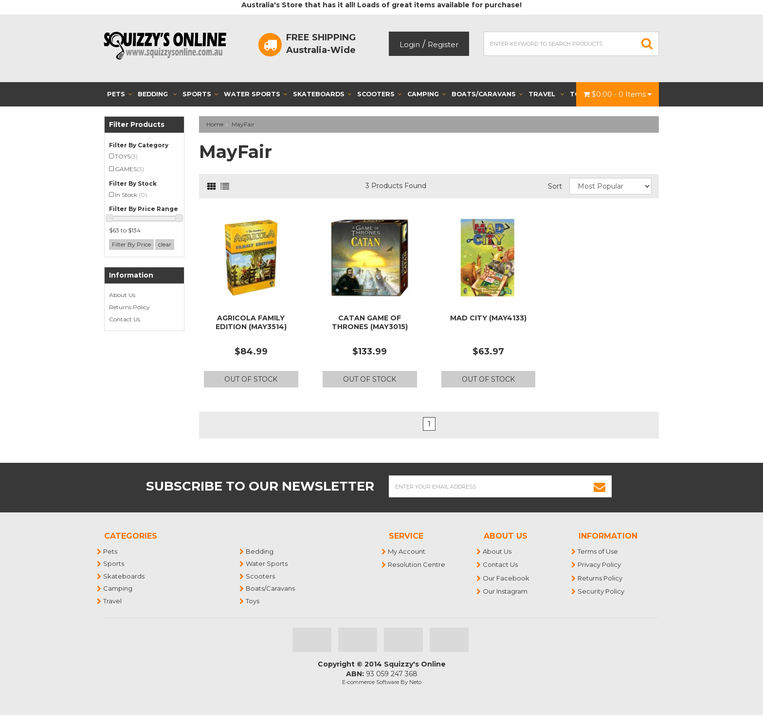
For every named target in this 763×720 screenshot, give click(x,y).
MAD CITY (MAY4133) (488, 318)
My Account (407, 551)
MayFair (243, 124)
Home (214, 124)
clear (164, 244)
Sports (200, 94)
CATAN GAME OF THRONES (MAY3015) (370, 322)
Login (410, 44)
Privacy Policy (600, 564)
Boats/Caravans (487, 94)
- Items (617, 94)
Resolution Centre (417, 564)
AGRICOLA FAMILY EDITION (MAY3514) (251, 322)
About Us (122, 295)
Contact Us (124, 319)
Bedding (157, 94)
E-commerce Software (370, 682)
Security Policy (601, 591)
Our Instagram (505, 591)
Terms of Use (598, 551)
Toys (253, 601)
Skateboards (322, 94)
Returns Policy (129, 307)
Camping (426, 94)
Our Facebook (506, 578)
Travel (546, 94)
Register (443, 44)
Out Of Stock (250, 379)
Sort (555, 186)
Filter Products (136, 124)
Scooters (379, 94)
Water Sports (255, 94)
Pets (119, 94)
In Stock (131, 194)
